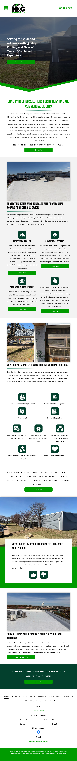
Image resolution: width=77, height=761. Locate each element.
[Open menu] (6, 8)
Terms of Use (54, 753)
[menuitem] (6, 696)
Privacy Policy (62, 753)
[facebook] (38, 732)
